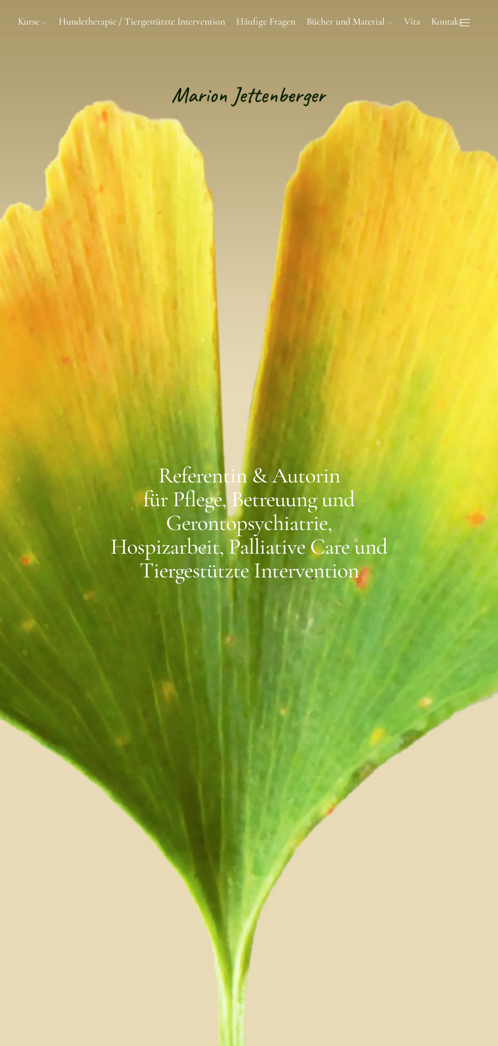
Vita (412, 21)
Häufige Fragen (265, 21)
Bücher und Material (345, 21)
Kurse (28, 21)
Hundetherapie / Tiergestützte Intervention (142, 21)
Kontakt (446, 21)
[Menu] (464, 22)
